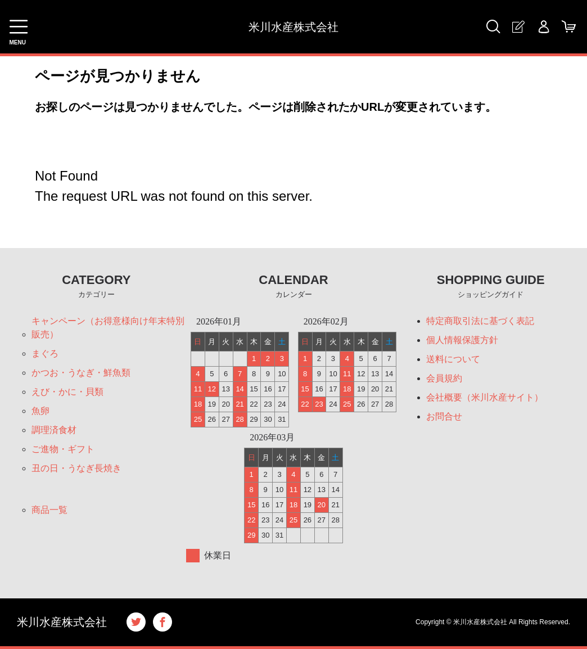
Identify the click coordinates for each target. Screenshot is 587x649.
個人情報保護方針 (462, 340)
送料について (453, 359)
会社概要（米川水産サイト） (484, 397)
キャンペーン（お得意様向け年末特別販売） (107, 327)
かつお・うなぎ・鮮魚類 (80, 372)
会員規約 (444, 378)
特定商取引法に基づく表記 (480, 321)
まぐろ (44, 353)
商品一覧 (49, 510)
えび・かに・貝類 (67, 391)
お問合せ (444, 416)
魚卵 (40, 411)
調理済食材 (53, 430)
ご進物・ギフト (62, 449)
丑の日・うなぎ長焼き (76, 468)
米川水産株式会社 (293, 27)
